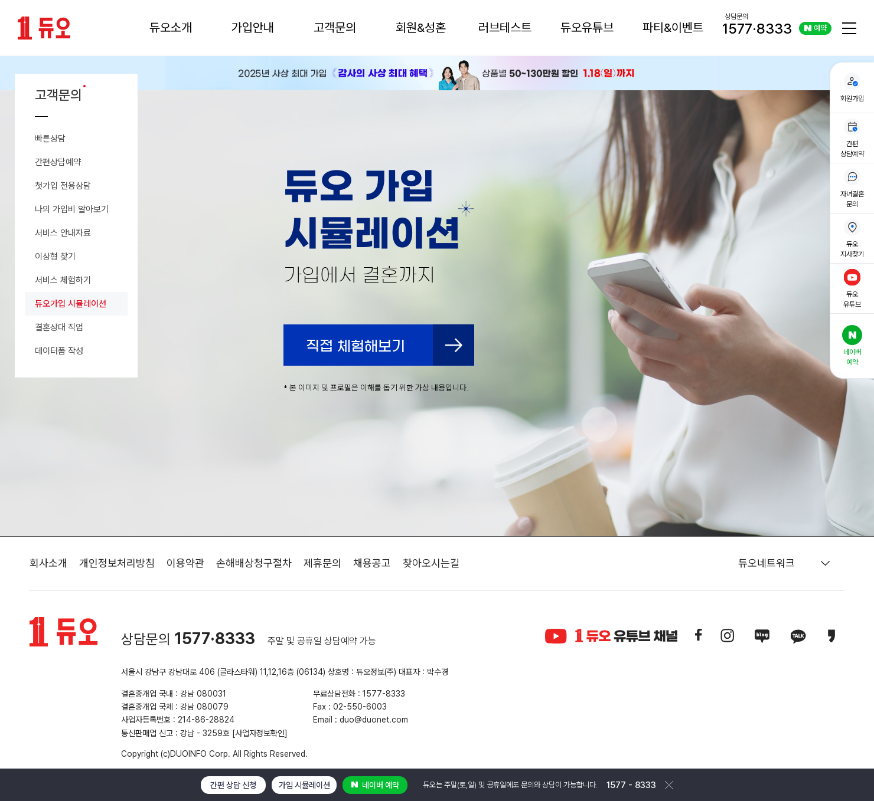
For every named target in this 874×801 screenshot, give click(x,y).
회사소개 (48, 563)
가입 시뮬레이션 (304, 785)
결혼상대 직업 (59, 327)
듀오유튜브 (587, 27)
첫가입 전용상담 (63, 185)
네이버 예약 (375, 785)
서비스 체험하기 (63, 280)
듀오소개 (170, 27)
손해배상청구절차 (254, 563)
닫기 (669, 785)
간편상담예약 (58, 162)
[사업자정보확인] (260, 733)
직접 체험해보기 (355, 346)
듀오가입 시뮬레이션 (70, 303)
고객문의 (335, 27)
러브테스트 (504, 27)
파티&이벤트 (673, 27)
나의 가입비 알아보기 (72, 209)
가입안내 (252, 27)
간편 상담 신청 (233, 785)
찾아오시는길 (431, 563)
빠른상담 (50, 138)
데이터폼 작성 (59, 351)
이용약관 (185, 563)
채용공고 (372, 563)
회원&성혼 (421, 27)
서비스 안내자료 (63, 233)
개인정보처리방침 (117, 563)
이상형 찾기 (55, 256)
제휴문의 (322, 563)
